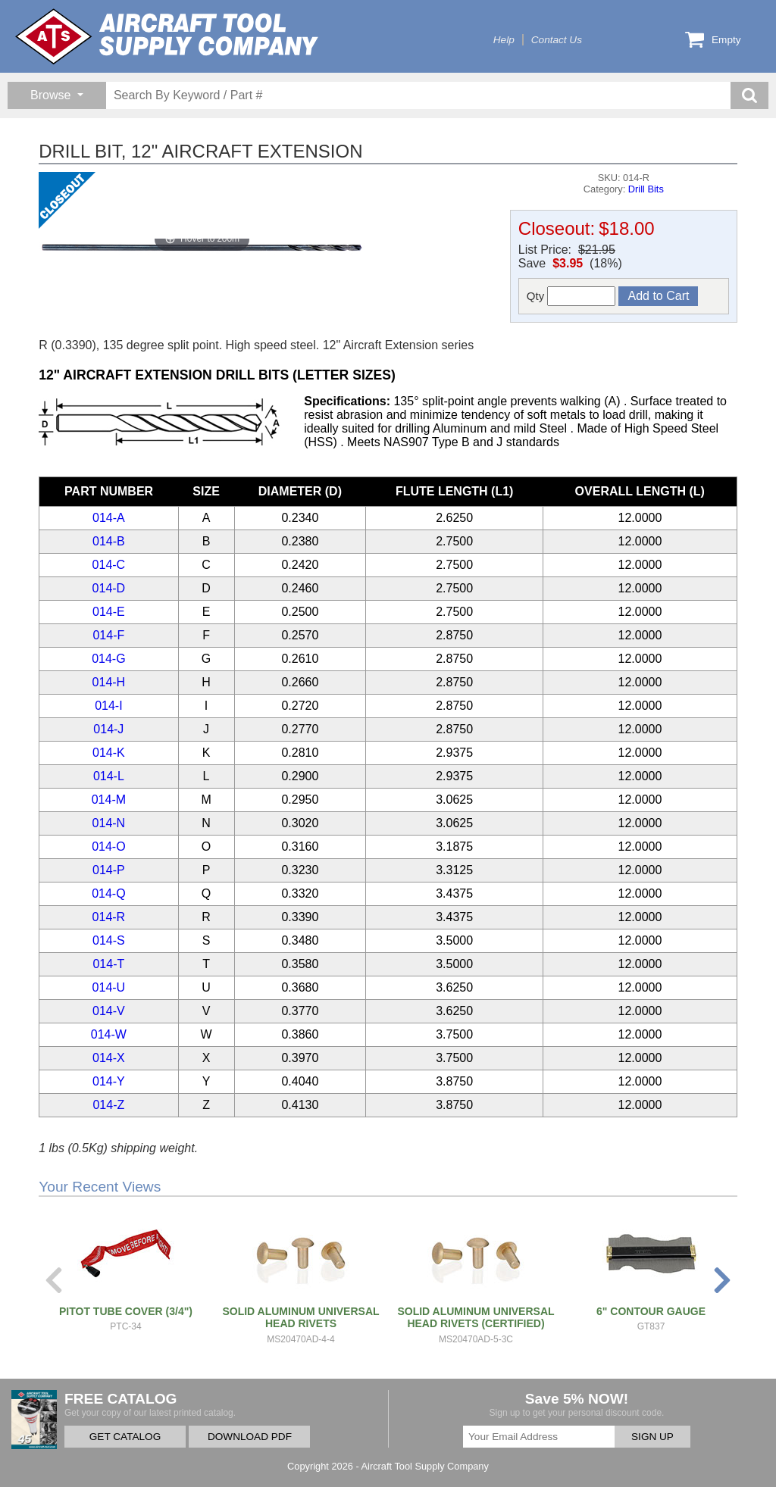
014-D (109, 588)
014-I (108, 705)
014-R (109, 917)
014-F (108, 635)
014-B (108, 541)
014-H (109, 682)
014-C (109, 564)
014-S (108, 940)
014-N (109, 823)
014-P (108, 870)
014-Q (108, 893)
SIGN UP (652, 1436)
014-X (108, 1057)
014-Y (108, 1081)
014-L (108, 776)
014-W (109, 1034)
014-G (108, 658)
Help (504, 39)
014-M (109, 799)
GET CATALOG (125, 1436)
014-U (109, 987)
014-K (108, 752)
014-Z (108, 1104)
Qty (571, 296)
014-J (108, 729)
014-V (108, 1010)
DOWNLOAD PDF (250, 1436)
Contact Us (556, 39)
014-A (108, 517)
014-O (108, 846)
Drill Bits (646, 189)
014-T (108, 963)
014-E (108, 611)
